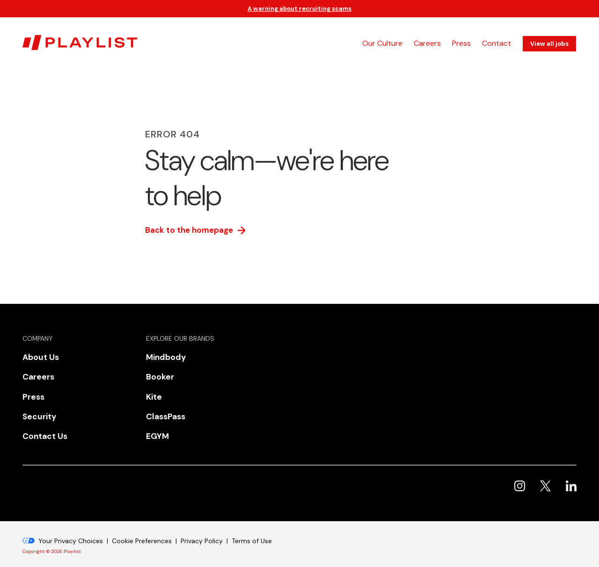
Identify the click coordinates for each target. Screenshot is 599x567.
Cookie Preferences (142, 530)
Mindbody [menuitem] (163, 357)
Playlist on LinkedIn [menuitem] (571, 475)
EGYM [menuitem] (155, 426)
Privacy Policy (202, 530)
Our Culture (382, 43)
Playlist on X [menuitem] (545, 475)
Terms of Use (252, 530)
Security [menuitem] (36, 409)
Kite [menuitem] (153, 392)
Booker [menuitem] (157, 374)
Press (461, 43)
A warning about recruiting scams (299, 8)
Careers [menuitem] (35, 374)
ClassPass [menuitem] (163, 409)
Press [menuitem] (31, 392)
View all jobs (549, 44)
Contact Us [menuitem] (41, 426)
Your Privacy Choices (70, 530)
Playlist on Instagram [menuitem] (519, 475)
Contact (496, 43)
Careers (427, 43)
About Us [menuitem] (37, 357)
